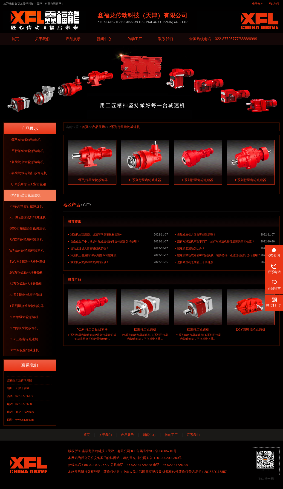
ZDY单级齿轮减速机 (23, 317)
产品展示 (73, 39)
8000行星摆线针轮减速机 (27, 228)
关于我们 (42, 39)
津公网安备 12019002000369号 (159, 458)
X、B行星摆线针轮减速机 (27, 217)
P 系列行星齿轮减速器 (145, 180)
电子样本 (257, 3)
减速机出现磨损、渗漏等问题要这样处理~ (119, 234)
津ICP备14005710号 (161, 451)
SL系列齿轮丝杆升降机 (25, 295)
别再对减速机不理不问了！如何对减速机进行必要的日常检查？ (226, 241)
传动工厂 (134, 39)
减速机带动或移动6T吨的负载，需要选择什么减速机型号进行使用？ (226, 255)
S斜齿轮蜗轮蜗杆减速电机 (28, 173)
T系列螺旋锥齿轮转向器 (26, 306)
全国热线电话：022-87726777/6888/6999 (223, 39)
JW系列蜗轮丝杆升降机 (26, 272)
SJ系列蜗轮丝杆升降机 (25, 284)
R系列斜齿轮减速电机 (25, 140)
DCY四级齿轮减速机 (24, 350)
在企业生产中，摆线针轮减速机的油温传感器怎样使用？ (119, 241)
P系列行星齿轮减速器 (92, 180)
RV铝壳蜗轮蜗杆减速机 (26, 239)
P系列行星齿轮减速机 (24, 195)
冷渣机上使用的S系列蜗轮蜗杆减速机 (119, 255)
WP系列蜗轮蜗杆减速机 (26, 250)
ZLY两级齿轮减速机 (23, 328)
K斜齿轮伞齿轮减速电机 (26, 162)
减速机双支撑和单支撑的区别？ (119, 262)
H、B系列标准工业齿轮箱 (27, 184)
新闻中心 (104, 39)
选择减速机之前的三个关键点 (226, 262)
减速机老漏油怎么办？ (226, 248)
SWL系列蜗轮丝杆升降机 (27, 261)
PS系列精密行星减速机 (26, 206)
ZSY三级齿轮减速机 (23, 339)
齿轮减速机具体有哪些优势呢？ (226, 234)
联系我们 (165, 39)
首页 (15, 39)
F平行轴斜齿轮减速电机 (26, 151)
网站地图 (274, 3)
